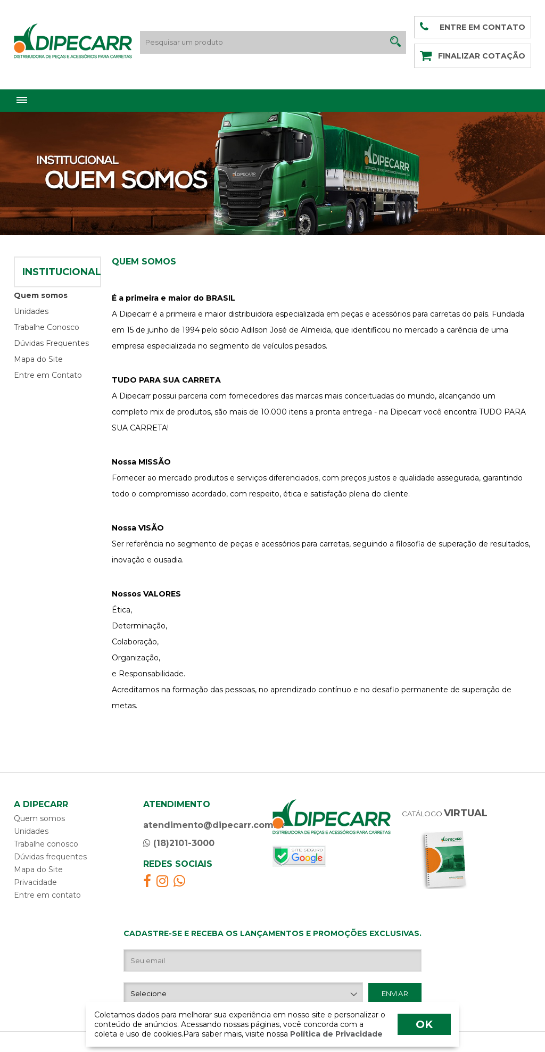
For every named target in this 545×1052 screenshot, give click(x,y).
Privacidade (35, 882)
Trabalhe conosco (46, 844)
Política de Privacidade (335, 1034)
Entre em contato (47, 895)
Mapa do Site (38, 359)
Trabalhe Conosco (46, 327)
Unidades (31, 311)
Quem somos (41, 295)
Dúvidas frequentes (50, 857)
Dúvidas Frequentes (51, 343)
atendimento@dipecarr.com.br (214, 825)
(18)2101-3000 (178, 843)
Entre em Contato (48, 375)
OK (424, 1024)
